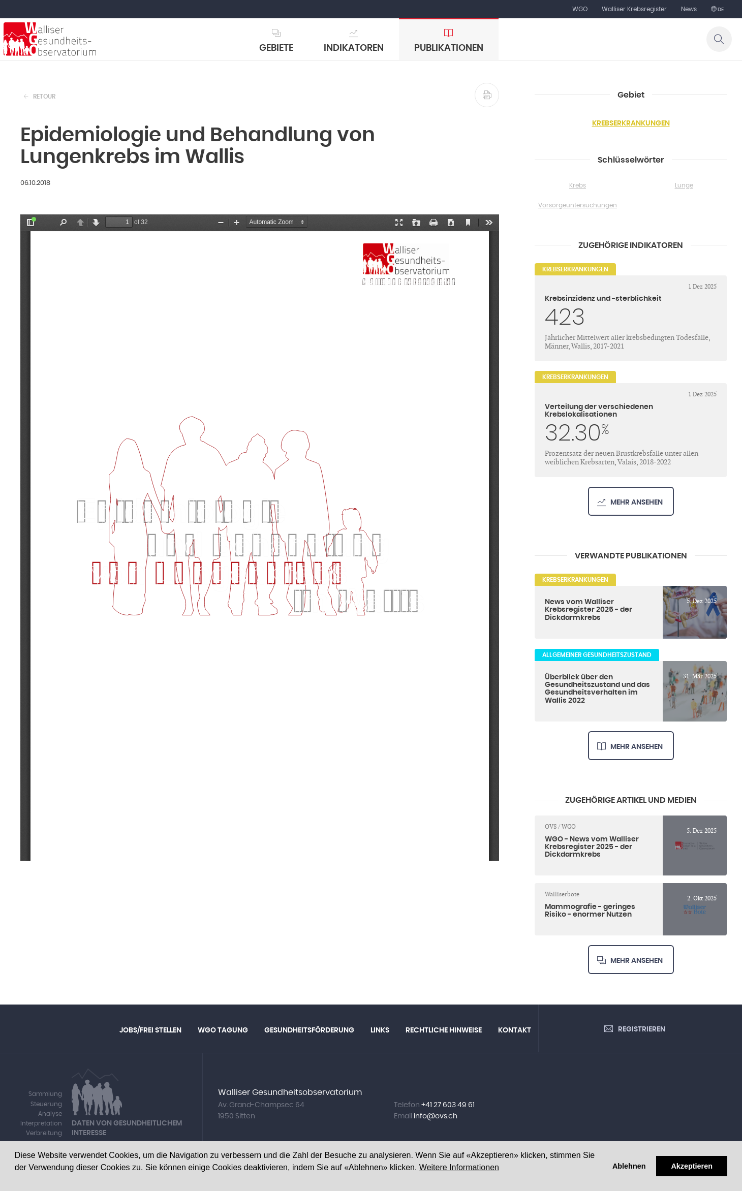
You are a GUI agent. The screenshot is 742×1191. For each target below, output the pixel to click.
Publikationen (448, 48)
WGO (580, 9)
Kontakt (514, 1030)
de (720, 9)
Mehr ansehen (636, 502)
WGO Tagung (223, 1030)
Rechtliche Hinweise (444, 1030)
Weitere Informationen (459, 1167)
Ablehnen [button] (629, 1166)
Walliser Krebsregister (634, 9)
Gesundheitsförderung (309, 1030)
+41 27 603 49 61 (448, 1105)
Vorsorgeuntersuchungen (577, 205)
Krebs (577, 185)
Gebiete (276, 48)
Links (379, 1030)
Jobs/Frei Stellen (150, 1030)
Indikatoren (354, 48)
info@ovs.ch (435, 1116)
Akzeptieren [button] (692, 1166)
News (689, 9)
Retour (44, 96)
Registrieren (641, 1029)
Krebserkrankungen (631, 123)
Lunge (684, 185)
